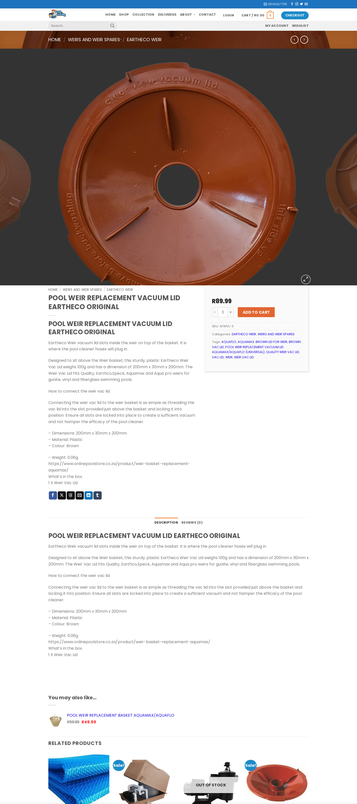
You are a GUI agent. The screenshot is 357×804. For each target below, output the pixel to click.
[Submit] (112, 26)
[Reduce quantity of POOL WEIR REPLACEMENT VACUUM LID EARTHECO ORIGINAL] (215, 291)
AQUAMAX (246, 320)
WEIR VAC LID (244, 336)
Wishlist (300, 26)
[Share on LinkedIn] (89, 474)
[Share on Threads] (71, 474)
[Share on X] (62, 474)
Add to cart (256, 290)
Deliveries (167, 14)
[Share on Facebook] (53, 474)
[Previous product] (304, 39)
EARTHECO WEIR (144, 39)
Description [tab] (166, 501)
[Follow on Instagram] (296, 4)
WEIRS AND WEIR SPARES (94, 39)
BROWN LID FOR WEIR (271, 320)
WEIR (229, 336)
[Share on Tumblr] (97, 474)
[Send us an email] (306, 4)
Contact (207, 14)
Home (110, 14)
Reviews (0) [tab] (192, 501)
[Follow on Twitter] (301, 4)
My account (277, 26)
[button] (275, 4)
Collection (143, 14)
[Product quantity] (223, 291)
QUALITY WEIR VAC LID (282, 331)
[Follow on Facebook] (292, 4)
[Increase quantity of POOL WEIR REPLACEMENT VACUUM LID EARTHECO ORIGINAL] (231, 291)
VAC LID (218, 336)
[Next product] (294, 39)
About (187, 14)
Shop (124, 14)
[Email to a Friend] (80, 474)
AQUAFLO (228, 320)
